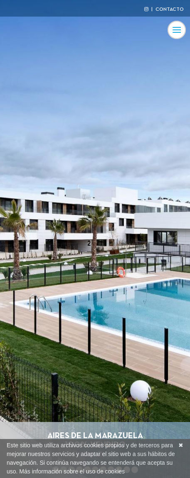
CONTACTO (169, 9)
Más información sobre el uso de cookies (72, 471)
